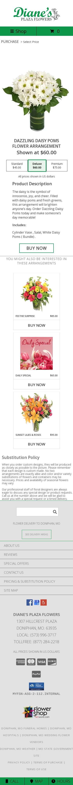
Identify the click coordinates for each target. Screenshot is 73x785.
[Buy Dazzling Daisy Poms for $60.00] (36, 248)
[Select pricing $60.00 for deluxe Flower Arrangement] (37, 165)
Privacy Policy (19, 762)
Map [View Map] (36, 781)
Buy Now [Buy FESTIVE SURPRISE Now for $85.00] (36, 325)
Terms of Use (36, 769)
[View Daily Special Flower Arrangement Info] (36, 353)
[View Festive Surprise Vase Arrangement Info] (36, 293)
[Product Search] (37, 511)
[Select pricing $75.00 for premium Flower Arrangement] (57, 165)
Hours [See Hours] (60, 781)
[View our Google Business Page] (36, 604)
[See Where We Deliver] (36, 534)
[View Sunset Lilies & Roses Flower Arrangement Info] (36, 412)
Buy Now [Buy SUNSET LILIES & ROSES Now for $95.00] (36, 444)
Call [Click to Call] (12, 781)
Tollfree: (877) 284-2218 (36, 641)
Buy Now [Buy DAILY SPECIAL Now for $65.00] (36, 384)
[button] (36, 686)
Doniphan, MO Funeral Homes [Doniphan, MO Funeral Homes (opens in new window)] (24, 728)
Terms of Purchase (48, 762)
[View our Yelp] (43, 604)
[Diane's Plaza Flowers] (36, 21)
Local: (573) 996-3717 (36, 635)
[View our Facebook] (29, 604)
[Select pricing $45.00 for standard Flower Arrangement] (16, 165)
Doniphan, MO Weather (17, 749)
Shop (18, 31)
